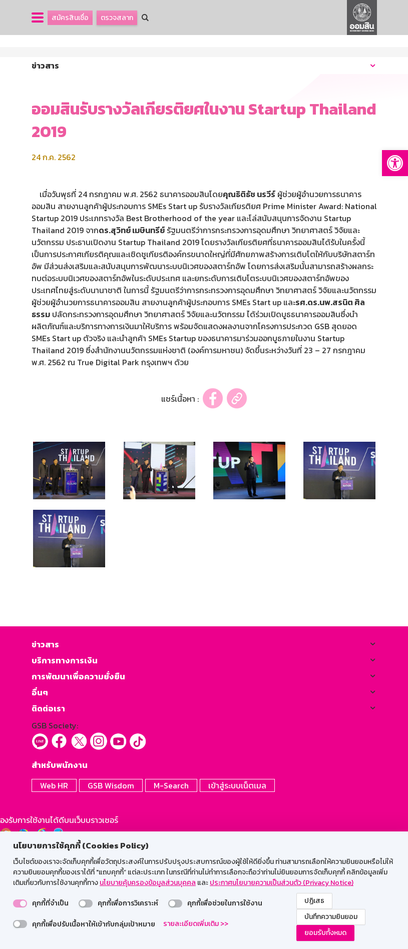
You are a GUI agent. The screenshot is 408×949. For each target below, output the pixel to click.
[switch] (20, 903)
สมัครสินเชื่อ (70, 18)
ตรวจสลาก (117, 18)
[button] (395, 163)
